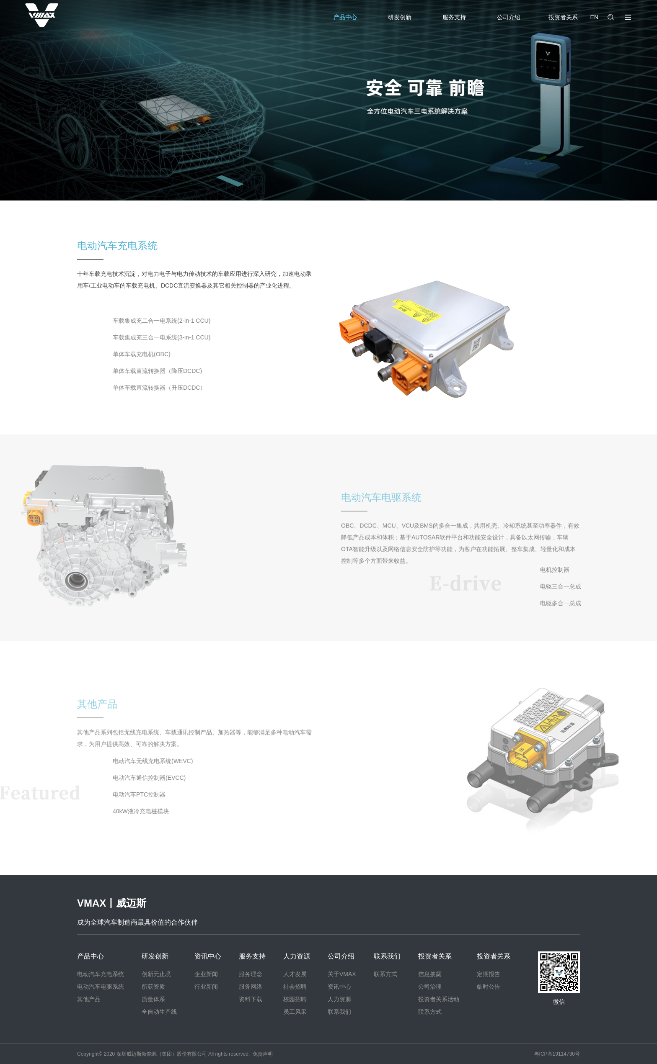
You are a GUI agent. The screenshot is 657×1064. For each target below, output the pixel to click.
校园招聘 (295, 999)
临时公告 (488, 986)
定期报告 (488, 974)
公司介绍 (508, 17)
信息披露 (430, 974)
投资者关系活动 (438, 999)
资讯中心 (207, 956)
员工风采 (295, 1011)
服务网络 (250, 986)
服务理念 (250, 974)
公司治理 (430, 986)
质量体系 (153, 999)
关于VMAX (342, 974)
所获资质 (153, 986)
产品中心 (345, 17)
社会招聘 (295, 986)
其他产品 (89, 999)
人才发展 (295, 974)
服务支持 (454, 17)
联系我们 (339, 1011)
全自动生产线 (159, 1011)
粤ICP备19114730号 (557, 1054)
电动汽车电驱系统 (100, 986)
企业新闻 (206, 974)
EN (594, 17)
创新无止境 (156, 974)
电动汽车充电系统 (100, 974)
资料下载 (250, 999)
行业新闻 (206, 986)
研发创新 (399, 17)
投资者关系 (563, 17)
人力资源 (296, 956)
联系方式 (385, 974)
